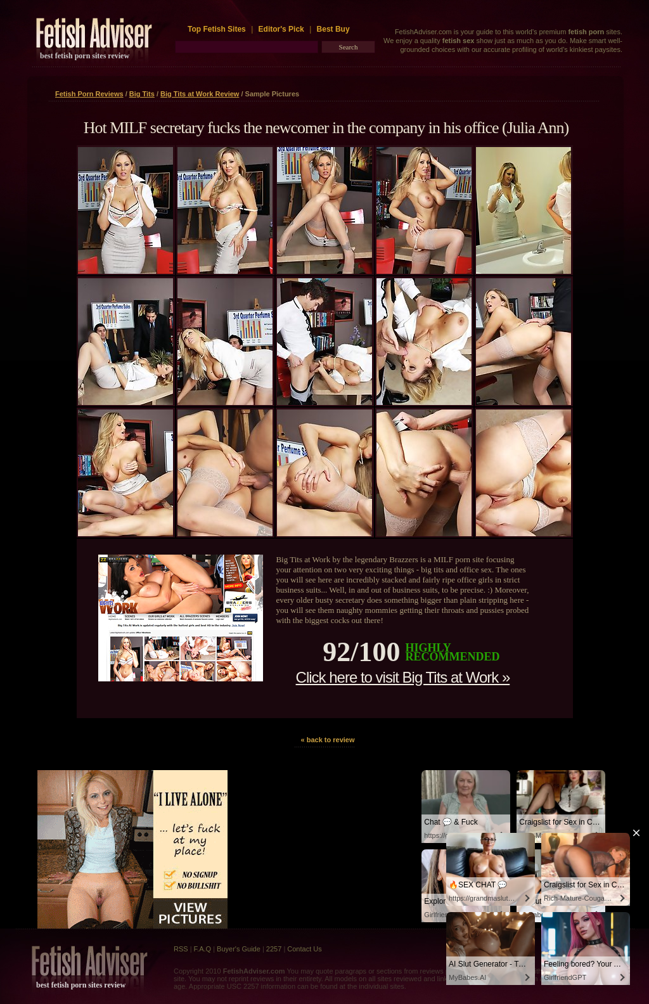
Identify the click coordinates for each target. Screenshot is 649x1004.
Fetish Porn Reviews (89, 94)
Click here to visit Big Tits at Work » (403, 677)
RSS (181, 949)
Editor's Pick (281, 29)
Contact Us (304, 949)
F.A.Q (203, 949)
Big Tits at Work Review (199, 94)
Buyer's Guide (238, 949)
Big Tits (142, 94)
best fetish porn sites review (84, 55)
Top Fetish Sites (218, 29)
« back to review (328, 739)
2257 (273, 949)
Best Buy (333, 29)
